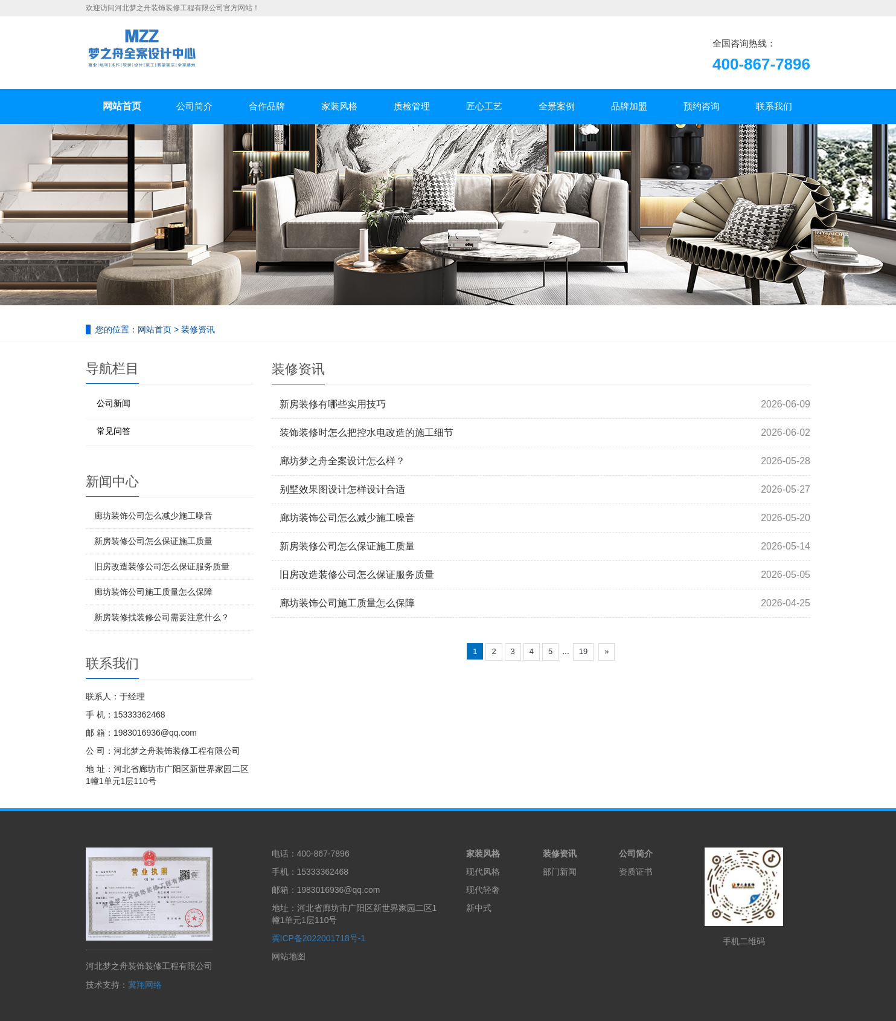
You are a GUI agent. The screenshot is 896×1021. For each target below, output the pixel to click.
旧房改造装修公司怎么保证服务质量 (357, 574)
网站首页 (122, 106)
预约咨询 (701, 106)
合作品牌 (267, 106)
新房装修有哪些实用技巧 (333, 404)
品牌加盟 (629, 106)
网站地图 (289, 956)
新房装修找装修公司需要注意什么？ (161, 617)
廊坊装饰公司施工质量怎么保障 (347, 603)
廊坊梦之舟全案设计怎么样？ (342, 461)
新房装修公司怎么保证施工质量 (347, 546)
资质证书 (636, 872)
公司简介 (194, 106)
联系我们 (774, 106)
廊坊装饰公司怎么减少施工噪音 (347, 518)
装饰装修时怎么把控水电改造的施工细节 (366, 432)
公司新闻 (113, 403)
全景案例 (557, 106)
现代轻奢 (483, 890)
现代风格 (483, 872)
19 (583, 651)
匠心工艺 (484, 106)
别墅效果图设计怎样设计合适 (342, 489)
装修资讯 (198, 329)
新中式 (478, 908)
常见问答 (113, 431)
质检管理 (412, 106)
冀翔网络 (145, 985)
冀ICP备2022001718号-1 (319, 938)
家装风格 (339, 106)
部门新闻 (560, 872)
